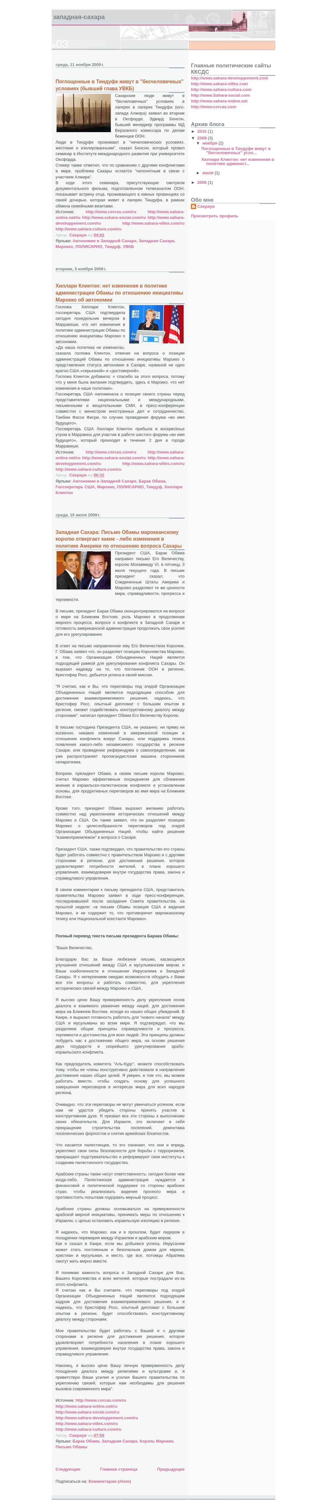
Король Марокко (156, 1441)
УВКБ (128, 246)
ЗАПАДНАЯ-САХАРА (79, 16)
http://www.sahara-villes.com (219, 83)
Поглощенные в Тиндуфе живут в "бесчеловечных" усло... (235, 150)
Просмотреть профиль (214, 216)
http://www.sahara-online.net (219, 101)
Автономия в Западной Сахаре (104, 240)
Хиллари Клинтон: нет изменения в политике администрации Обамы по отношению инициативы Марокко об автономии (119, 293)
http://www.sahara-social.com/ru (114, 217)
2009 (202, 138)
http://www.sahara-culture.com (221, 89)
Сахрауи (206, 206)
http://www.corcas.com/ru (111, 211)
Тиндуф (113, 246)
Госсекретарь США (75, 486)
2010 (202, 131)
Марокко (64, 246)
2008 (202, 182)
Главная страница (118, 1469)
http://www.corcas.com (213, 106)
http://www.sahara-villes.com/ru (153, 223)
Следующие (68, 1469)
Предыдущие (171, 1469)
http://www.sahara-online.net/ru (87, 1406)
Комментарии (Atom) (109, 1481)
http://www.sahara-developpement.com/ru (97, 1417)
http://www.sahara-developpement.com (229, 78)
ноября (210, 143)
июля (208, 172)
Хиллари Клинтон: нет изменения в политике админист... (237, 161)
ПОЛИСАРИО (88, 246)
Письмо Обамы (71, 1446)
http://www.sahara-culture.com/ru (88, 229)
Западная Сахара (156, 240)
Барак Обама (152, 481)
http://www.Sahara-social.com (220, 95)
